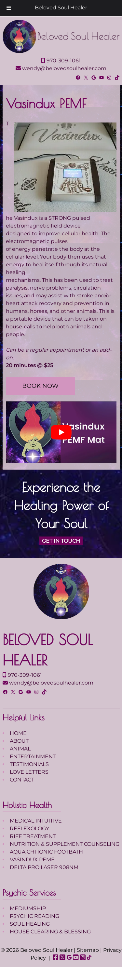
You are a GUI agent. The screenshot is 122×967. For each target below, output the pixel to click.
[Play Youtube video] (61, 432)
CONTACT (22, 780)
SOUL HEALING (30, 924)
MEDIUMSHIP (28, 908)
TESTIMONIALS (29, 764)
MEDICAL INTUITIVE (36, 821)
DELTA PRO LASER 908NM (44, 867)
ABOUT (19, 741)
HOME (18, 733)
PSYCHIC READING (34, 916)
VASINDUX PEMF (32, 859)
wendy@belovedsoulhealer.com (61, 68)
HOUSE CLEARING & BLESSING (50, 932)
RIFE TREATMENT (33, 836)
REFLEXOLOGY (29, 828)
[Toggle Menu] (9, 8)
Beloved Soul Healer (61, 8)
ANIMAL (20, 749)
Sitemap (88, 950)
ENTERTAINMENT (33, 756)
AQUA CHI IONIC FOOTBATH (46, 852)
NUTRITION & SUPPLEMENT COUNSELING (64, 844)
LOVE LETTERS (29, 772)
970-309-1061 (61, 61)
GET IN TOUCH (61, 541)
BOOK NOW (40, 385)
